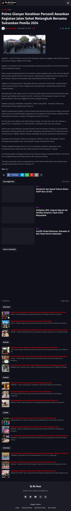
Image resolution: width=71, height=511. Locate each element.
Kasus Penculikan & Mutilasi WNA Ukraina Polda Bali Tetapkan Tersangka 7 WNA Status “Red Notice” (39, 453)
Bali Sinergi (52, 508)
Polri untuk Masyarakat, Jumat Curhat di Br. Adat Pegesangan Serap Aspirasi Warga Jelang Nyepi (38, 356)
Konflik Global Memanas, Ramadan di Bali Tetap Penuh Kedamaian (52, 232)
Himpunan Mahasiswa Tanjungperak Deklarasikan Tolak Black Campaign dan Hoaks (34, 427)
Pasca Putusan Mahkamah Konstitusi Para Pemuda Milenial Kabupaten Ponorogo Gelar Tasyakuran (39, 435)
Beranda (4, 9)
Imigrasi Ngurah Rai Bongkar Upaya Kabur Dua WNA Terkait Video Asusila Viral (33, 471)
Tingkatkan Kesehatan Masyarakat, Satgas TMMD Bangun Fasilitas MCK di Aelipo (33, 347)
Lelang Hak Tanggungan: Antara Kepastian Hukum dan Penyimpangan (30, 391)
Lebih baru (6, 301)
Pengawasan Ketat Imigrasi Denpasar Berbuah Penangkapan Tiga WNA (31, 383)
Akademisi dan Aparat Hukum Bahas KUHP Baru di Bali (52, 190)
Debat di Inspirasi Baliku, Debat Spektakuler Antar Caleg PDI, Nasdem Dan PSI (33, 418)
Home (17, 508)
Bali (9, 9)
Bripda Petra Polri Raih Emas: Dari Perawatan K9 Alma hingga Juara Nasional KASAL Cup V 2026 (38, 312)
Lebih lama (64, 301)
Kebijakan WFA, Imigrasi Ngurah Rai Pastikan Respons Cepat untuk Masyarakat (52, 213)
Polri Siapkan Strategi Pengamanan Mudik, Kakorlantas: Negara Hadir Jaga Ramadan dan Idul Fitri (39, 330)
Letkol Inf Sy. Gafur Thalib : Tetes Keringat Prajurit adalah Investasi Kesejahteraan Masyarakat (38, 365)
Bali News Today (40, 508)
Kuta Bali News (27, 508)
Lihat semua (65, 181)
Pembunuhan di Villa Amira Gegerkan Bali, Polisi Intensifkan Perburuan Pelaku (33, 462)
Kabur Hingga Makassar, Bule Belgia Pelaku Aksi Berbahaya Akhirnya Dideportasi (34, 400)
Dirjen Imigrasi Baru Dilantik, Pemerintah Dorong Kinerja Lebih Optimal (31, 321)
